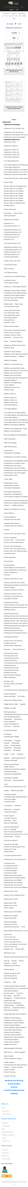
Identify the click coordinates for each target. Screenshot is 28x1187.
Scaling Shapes (18, 780)
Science (14, 1087)
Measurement (9, 851)
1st (3, 16)
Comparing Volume (10, 868)
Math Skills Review (10, 447)
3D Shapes (16, 750)
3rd (10, 16)
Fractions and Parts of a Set (13, 579)
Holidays (14, 1093)
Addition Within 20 (10, 400)
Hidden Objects (9, 1062)
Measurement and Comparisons (15, 859)
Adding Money (9, 969)
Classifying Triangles (11, 778)
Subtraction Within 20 (11, 152)
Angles (6, 790)
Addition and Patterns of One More (16, 370)
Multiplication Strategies (12, 453)
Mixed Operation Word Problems (15, 1027)
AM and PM (8, 934)
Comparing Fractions (11, 602)
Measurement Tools (10, 891)
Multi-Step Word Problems (13, 1030)
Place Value (19, 304)
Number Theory (9, 322)
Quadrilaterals (15, 745)
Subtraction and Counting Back (14, 137)
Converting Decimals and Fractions (16, 663)
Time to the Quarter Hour (12, 942)
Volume (17, 836)
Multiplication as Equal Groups (14, 463)
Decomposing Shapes (11, 764)
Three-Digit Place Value (12, 310)
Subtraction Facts (10, 142)
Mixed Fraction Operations (13, 645)
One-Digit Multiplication (12, 488)
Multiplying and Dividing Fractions (15, 633)
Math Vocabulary (10, 439)
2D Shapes (7, 734)
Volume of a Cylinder (11, 844)
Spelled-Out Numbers (11, 219)
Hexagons (7, 750)
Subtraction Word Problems (13, 1020)
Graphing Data (9, 1005)
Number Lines (9, 681)
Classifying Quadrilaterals (12, 774)
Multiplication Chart (10, 483)
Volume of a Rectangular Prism (14, 847)
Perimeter (7, 820)
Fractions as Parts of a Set (12, 594)
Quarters (7, 963)
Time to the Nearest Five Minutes (15, 944)
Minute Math (18, 213)
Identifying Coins (9, 953)
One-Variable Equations (12, 717)
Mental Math (8, 304)
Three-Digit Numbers (11, 283)
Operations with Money (12, 965)
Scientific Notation (16, 341)
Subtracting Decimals (11, 668)
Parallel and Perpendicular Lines (15, 786)
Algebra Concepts (10, 708)
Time (23, 927)
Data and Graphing (10, 978)
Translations (8, 805)
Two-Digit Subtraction (11, 161)
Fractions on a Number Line (13, 596)
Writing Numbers (10, 216)
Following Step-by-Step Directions (15, 1065)
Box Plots (17, 996)
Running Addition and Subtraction (15, 435)
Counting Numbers (10, 265)
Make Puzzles (6, 1146)
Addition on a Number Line (13, 364)
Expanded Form (9, 320)
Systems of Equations (11, 724)
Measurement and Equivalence (14, 878)
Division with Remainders (12, 546)
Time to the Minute (10, 946)
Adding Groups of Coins (12, 973)
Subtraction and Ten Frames (13, 132)
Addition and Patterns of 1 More (14, 509)
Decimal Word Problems (12, 675)
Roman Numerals (10, 209)
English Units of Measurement (14, 895)
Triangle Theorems (10, 818)
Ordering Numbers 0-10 (12, 234)
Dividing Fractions (10, 643)
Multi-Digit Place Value (12, 315)
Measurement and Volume (13, 885)
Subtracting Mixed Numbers (13, 630)
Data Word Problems (11, 991)
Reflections (8, 809)
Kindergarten (21, 13)
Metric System (9, 908)
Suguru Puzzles (9, 1070)
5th (16, 16)
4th (13, 16)
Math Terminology (10, 443)
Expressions (18, 719)
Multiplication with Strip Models (14, 473)
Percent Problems (10, 694)
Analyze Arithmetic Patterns (13, 526)
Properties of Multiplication (13, 494)
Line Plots (19, 993)
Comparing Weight (10, 870)
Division (6, 530)
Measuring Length (10, 918)
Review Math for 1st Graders (13, 188)
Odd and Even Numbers (12, 519)
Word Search (5, 1153)
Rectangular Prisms (18, 758)
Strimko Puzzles (17, 1067)
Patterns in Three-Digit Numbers (15, 287)
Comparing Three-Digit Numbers (15, 293)
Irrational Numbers (10, 356)
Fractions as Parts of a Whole (14, 590)
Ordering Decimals (10, 660)
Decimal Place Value (11, 653)
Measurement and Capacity (13, 882)
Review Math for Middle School (14, 203)
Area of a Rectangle (10, 823)
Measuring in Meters (11, 915)
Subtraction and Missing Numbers (15, 174)
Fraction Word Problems (12, 1032)
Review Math (8, 182)
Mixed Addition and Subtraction (14, 567)
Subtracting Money (10, 976)
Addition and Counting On (13, 373)
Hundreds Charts (10, 280)
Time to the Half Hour (11, 939)
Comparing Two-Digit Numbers (14, 276)
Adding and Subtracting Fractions (15, 607)
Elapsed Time (8, 949)
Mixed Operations (10, 557)
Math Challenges (10, 677)
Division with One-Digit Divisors (15, 533)
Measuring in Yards (10, 905)
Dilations (17, 809)
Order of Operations (10, 572)
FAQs (3, 1108)
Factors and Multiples (11, 326)
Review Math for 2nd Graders (14, 191)
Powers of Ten (18, 337)
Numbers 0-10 (9, 223)
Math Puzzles (8, 1056)
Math (14, 120)
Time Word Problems (11, 1039)
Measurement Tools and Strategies (16, 887)
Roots (6, 341)
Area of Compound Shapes (13, 832)
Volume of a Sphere (10, 840)
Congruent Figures (10, 812)
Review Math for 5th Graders (13, 198)
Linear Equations (9, 721)
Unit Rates (21, 696)
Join (6, 1176)
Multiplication (8, 450)
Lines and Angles (10, 799)
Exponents (7, 337)
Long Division (20, 540)
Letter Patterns (9, 513)
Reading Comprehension (7, 1135)
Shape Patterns (9, 767)
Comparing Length (10, 873)
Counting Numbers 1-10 (12, 226)
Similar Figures (9, 816)
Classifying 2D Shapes (11, 737)
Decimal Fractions (19, 649)
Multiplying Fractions (11, 637)
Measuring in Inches (11, 899)
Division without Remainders (14, 542)
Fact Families (8, 561)
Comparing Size (9, 863)
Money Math (20, 949)
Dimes (21, 961)
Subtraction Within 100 (11, 154)
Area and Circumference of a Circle (16, 834)
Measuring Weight (10, 922)
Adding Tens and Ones (11, 387)
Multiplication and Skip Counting (15, 457)
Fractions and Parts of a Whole (14, 582)
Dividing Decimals (10, 672)
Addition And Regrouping (12, 382)
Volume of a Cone (10, 849)
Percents (7, 686)
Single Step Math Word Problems (15, 1014)
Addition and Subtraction (12, 431)
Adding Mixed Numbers (12, 628)
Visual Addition (9, 385)
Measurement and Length (13, 875)
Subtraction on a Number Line (14, 128)
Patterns (7, 505)
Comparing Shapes (10, 730)
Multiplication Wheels (11, 485)
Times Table (8, 479)
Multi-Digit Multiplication (12, 492)
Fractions (7, 575)
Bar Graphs (8, 996)
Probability (20, 1005)
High (14, 18)
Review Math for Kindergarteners (15, 186)
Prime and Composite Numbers (15, 330)
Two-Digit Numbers (10, 272)
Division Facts (8, 540)
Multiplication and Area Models (14, 468)
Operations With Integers (12, 351)
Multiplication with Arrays (12, 465)
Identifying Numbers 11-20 (13, 247)
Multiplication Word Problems (14, 1023)
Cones (13, 754)
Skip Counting (9, 268)
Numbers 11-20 (9, 239)
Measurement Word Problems (14, 1037)
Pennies (7, 961)
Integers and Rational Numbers (14, 345)
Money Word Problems (12, 1042)
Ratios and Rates (9, 696)
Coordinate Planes (18, 1008)
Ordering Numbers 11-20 (12, 252)
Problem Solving (19, 998)
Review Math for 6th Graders (13, 200)
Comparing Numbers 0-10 (13, 232)
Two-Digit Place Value (11, 306)
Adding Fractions (10, 610)
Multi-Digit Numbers (11, 300)
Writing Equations (10, 712)
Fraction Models (9, 587)
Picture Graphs (9, 993)
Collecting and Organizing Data (14, 986)
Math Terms (8, 1052)
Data (14, 982)
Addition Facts (9, 390)
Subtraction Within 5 (11, 146)
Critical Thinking (9, 1072)
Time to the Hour (10, 937)
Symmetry (7, 780)
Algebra (22, 704)
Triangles (17, 740)
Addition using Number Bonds (14, 368)
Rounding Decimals (10, 656)
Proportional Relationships (13, 700)
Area (14, 820)
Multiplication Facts (10, 475)
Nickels (14, 961)
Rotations (18, 805)
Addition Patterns (18, 505)
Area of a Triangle (10, 829)
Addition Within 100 (10, 402)
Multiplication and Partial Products (16, 470)
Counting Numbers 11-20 (12, 243)
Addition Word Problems (12, 1018)
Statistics (7, 1008)
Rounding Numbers (10, 317)
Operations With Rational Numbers (16, 354)
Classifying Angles (10, 794)
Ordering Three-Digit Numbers (14, 295)
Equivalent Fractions (11, 598)
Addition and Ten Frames (12, 375)
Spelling (3, 1138)
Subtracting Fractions (11, 613)
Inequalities (8, 719)
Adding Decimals (10, 665)
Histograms (8, 998)
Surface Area (8, 836)
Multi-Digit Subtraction (11, 157)
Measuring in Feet (10, 903)
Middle (24, 16)
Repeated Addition (10, 380)
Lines (6, 784)
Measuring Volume (10, 924)
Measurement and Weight (13, 880)
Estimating (7, 213)
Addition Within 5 (10, 394)
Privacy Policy (5, 1111)
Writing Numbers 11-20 (11, 254)
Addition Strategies (10, 360)
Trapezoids (7, 748)
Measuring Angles (17, 790)
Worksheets (6, 13)
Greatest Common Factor (12, 335)
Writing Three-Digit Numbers (14, 298)
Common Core (5, 1141)
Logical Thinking (9, 1076)
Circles (6, 745)
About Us (4, 1104)
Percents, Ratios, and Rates (13, 684)
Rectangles (15, 743)
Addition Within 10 (10, 397)
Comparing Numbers (11, 257)
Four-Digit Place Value (11, 313)
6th (20, 16)
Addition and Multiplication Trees (15, 428)
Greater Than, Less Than (12, 261)
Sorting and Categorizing (12, 1003)
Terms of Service (6, 1114)
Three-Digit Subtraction (12, 167)
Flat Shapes (8, 740)
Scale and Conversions (11, 927)
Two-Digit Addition (10, 409)
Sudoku (6, 1067)
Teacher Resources (8, 1119)
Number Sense (9, 205)
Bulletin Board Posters (7, 1132)
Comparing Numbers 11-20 (13, 250)
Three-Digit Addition (11, 417)
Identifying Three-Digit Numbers (15, 290)
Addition (22, 356)
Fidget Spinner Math (11, 704)
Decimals (7, 649)
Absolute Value (9, 348)
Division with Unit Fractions (13, 641)
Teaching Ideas (5, 1126)
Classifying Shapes (10, 771)
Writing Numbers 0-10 (11, 237)
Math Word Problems (11, 1010)
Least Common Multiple (12, 333)
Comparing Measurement (13, 855)
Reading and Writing (14, 1081)
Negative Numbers (10, 1044)
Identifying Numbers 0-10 (12, 230)
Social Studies (14, 1084)
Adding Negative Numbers (13, 1048)
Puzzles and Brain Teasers (13, 1058)
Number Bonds (9, 565)
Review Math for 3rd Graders (13, 193)
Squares (7, 743)
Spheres (7, 758)
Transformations (9, 801)
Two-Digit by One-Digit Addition (15, 413)
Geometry (16, 726)
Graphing (7, 982)
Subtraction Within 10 (11, 150)
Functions (7, 726)
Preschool (14, 13)
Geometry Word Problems (13, 1035)
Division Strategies (10, 537)
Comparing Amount (11, 866)
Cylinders (20, 754)
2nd (6, 16)
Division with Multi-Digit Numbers (15, 551)
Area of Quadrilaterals (11, 827)
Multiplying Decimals (11, 670)
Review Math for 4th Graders (13, 196)
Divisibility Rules (9, 553)
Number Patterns (10, 517)
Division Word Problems (12, 1025)
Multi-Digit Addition (10, 405)
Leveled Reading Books (14, 1090)
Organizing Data (9, 1000)
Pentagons (17, 748)
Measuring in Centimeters (13, 912)
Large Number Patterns (12, 523)
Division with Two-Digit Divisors (15, 549)
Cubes (6, 754)
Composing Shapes (10, 760)
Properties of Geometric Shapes (14, 769)
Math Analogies (20, 1052)
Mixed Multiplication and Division (15, 570)
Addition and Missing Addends (14, 425)
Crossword (4, 1150)
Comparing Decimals (11, 658)
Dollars (14, 963)
